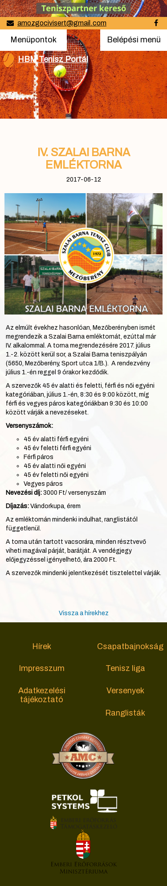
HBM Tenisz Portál (53, 59)
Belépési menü (133, 42)
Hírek (41, 646)
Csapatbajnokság (130, 646)
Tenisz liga (125, 668)
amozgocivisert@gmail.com (61, 23)
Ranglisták (125, 712)
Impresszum (42, 668)
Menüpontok (33, 39)
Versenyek (125, 690)
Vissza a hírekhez (84, 613)
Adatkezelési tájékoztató (41, 695)
